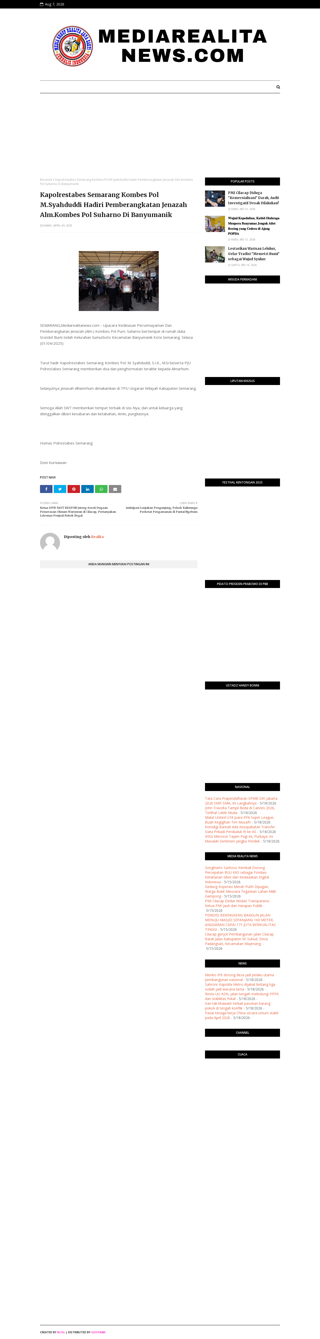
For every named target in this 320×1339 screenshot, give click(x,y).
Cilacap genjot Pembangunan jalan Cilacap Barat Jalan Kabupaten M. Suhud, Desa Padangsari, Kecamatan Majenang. (239, 939)
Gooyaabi (98, 1332)
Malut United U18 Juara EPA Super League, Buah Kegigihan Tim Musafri (239, 819)
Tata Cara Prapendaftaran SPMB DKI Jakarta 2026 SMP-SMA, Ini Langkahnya (241, 801)
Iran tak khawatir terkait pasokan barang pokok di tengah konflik (237, 1005)
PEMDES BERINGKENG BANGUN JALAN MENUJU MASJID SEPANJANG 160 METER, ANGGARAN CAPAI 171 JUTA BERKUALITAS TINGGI (240, 922)
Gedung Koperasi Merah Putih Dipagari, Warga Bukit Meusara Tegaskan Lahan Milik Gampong (240, 891)
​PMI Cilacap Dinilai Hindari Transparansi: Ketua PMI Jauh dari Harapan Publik (237, 903)
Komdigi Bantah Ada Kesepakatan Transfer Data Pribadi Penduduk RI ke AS (240, 829)
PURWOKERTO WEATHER (242, 1082)
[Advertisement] (160, 140)
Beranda (46, 180)
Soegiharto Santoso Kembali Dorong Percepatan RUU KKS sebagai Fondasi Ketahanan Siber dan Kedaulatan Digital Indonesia (237, 874)
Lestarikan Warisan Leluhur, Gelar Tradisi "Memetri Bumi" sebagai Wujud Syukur (254, 253)
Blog (61, 1332)
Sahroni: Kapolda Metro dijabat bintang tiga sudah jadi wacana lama (240, 987)
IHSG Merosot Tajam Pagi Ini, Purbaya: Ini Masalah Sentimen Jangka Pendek (239, 839)
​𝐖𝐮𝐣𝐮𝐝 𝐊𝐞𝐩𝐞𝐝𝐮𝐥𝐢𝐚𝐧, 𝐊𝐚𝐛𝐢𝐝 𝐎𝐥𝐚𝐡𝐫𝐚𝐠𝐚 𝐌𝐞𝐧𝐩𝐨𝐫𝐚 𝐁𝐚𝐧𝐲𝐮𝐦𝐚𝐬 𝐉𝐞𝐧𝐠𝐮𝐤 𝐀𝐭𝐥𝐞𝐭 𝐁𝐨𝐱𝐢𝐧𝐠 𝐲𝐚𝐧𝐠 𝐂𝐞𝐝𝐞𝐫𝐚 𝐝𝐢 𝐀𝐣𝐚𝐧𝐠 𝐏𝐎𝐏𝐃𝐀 (254, 226)
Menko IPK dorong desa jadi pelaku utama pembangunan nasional (239, 977)
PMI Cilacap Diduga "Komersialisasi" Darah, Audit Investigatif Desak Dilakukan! (253, 198)
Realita (97, 536)
